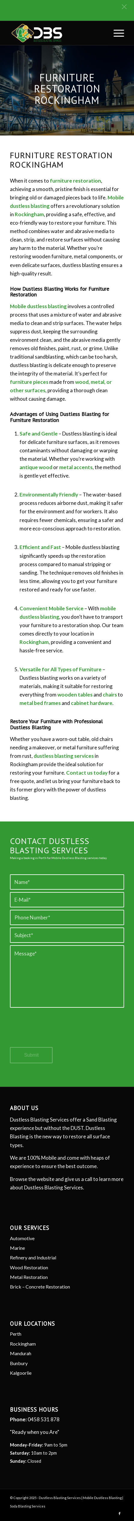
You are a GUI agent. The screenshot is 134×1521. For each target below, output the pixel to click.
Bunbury (19, 1363)
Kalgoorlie (21, 1373)
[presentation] (55, 1033)
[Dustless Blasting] (55, 33)
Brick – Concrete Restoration (40, 1286)
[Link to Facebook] (119, 1513)
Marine (17, 1248)
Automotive (22, 1238)
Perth (15, 1334)
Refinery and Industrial (33, 1257)
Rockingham (23, 1343)
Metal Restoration (29, 1277)
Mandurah (20, 1353)
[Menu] (116, 33)
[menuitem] (116, 33)
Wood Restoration (29, 1267)
